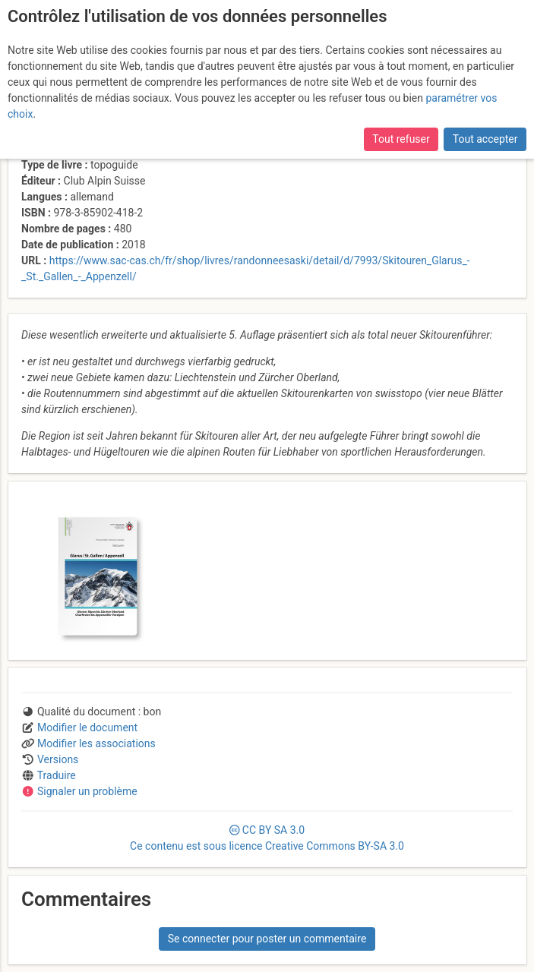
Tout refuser (400, 139)
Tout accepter (485, 139)
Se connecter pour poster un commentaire (267, 939)
